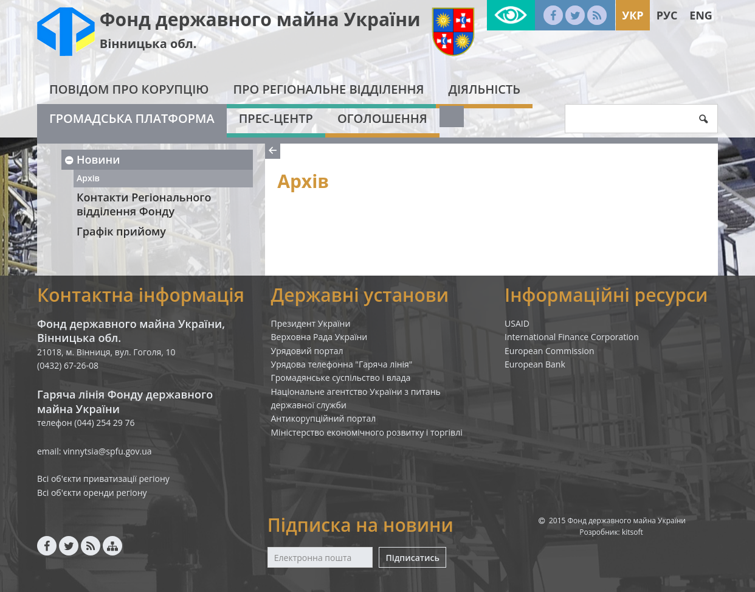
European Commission (550, 351)
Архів (88, 178)
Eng (700, 15)
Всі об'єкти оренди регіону (92, 492)
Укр (632, 15)
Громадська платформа (132, 118)
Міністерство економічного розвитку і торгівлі (367, 432)
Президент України (311, 323)
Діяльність (484, 89)
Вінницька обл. (148, 43)
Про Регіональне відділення (328, 89)
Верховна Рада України (319, 337)
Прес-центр (276, 118)
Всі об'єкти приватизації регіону (103, 478)
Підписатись (412, 557)
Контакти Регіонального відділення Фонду (144, 204)
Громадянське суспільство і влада (341, 377)
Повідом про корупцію (129, 89)
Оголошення (382, 118)
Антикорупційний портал (323, 418)
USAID (517, 323)
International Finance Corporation (572, 337)
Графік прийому (121, 231)
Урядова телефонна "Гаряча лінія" (342, 364)
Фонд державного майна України (260, 19)
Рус (667, 15)
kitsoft (632, 532)
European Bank (535, 364)
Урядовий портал (307, 351)
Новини (92, 159)
